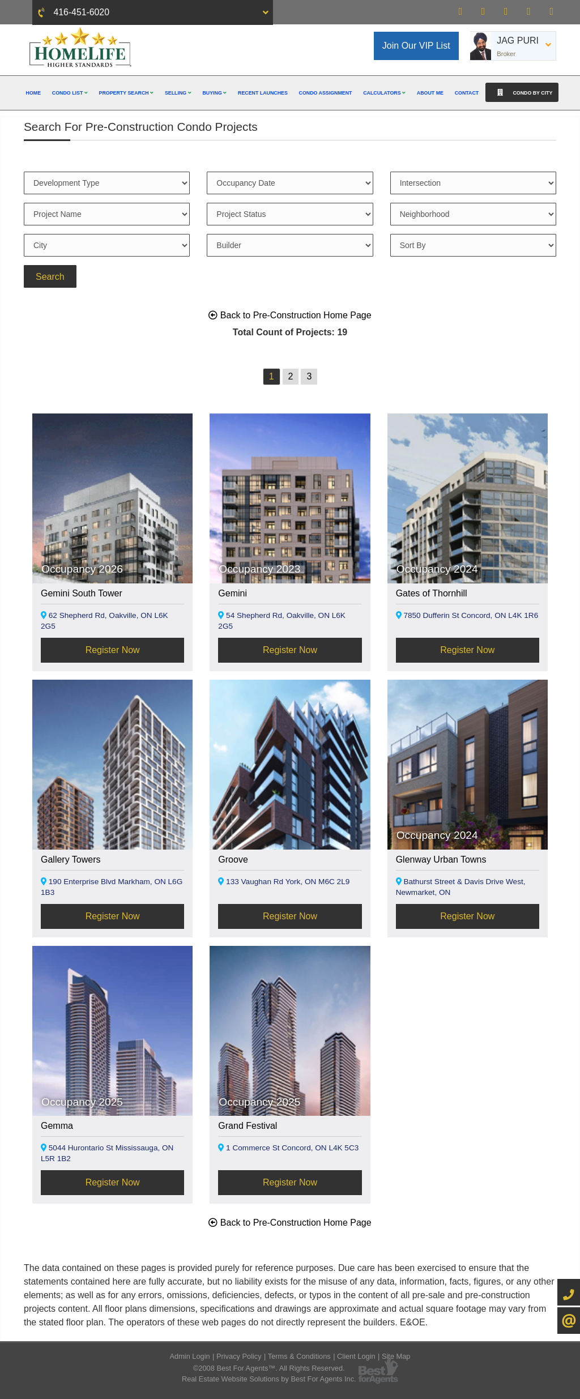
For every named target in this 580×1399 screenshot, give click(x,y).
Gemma (57, 1126)
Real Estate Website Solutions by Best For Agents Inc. (269, 1379)
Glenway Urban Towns (441, 859)
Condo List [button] (70, 93)
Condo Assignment (325, 93)
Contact (467, 93)
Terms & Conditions (299, 1356)
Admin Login (190, 1356)
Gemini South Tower (81, 593)
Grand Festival (247, 1126)
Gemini (232, 593)
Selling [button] (178, 93)
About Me (430, 93)
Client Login (356, 1356)
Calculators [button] (384, 93)
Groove (233, 859)
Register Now (113, 650)
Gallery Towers (71, 859)
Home (33, 93)
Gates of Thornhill (431, 593)
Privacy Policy (239, 1356)
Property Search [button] (126, 93)
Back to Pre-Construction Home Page (289, 315)
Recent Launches (263, 93)
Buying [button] (214, 93)
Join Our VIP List (416, 45)
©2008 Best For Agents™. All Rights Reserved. (269, 1368)
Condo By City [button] (522, 92)
